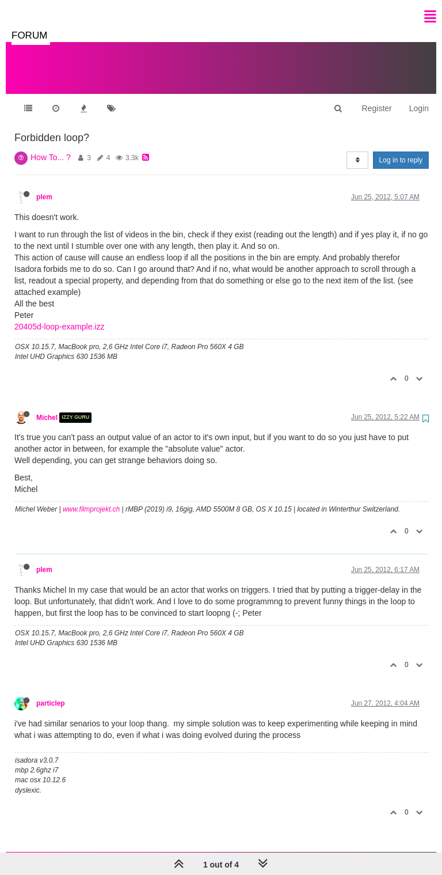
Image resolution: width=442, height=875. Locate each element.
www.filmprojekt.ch (91, 498)
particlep (50, 692)
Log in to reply (400, 149)
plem (44, 185)
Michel (47, 406)
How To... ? (51, 145)
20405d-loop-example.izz (59, 315)
